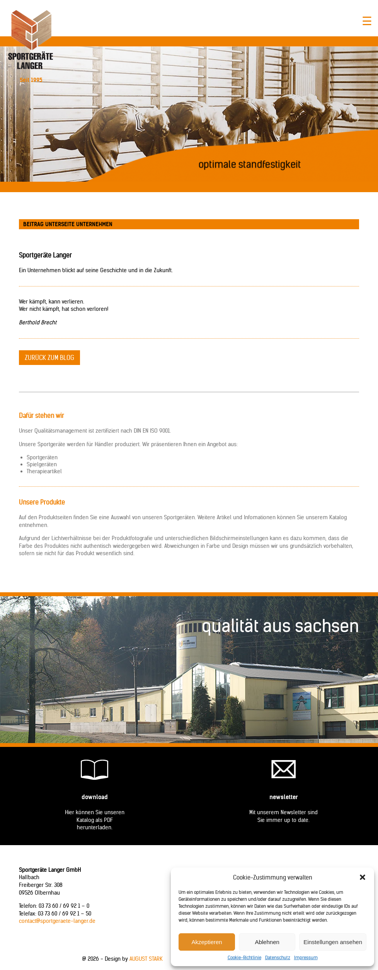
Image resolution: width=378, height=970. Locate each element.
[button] (362, 877)
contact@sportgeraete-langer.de (57, 920)
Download (95, 797)
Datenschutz (277, 957)
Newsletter (283, 797)
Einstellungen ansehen (332, 942)
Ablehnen (267, 942)
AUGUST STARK (146, 958)
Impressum (306, 957)
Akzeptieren (206, 942)
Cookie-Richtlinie (244, 957)
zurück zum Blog (49, 357)
